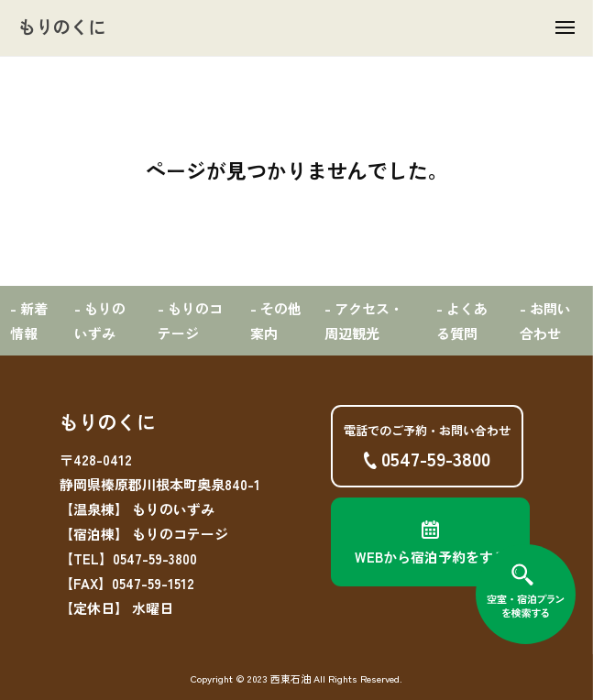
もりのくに (61, 26)
